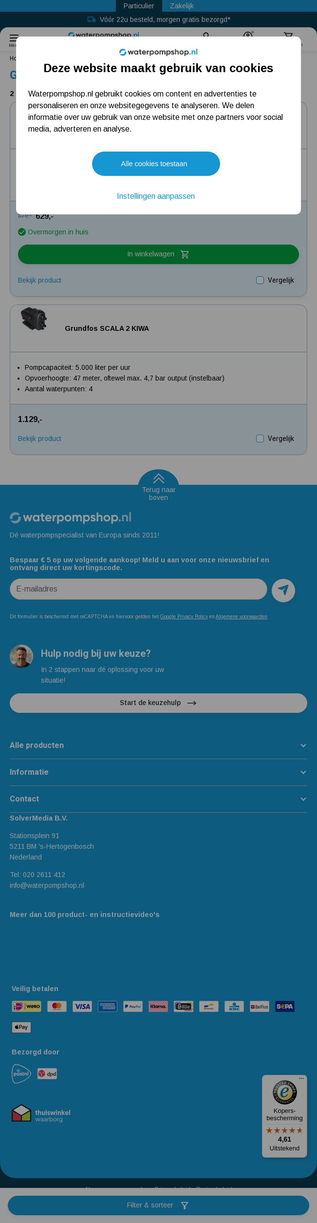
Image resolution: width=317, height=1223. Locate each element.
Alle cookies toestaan (154, 164)
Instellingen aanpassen (156, 196)
